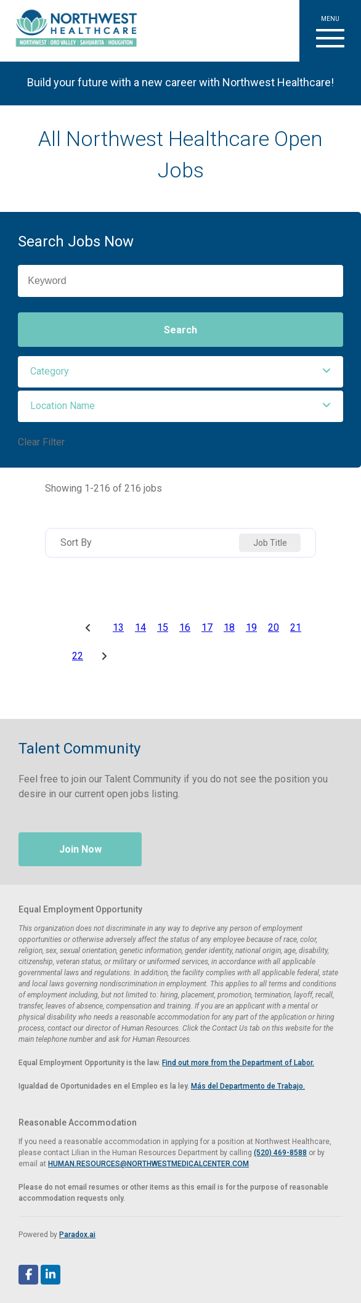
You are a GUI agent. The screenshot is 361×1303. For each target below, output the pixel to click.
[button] (330, 31)
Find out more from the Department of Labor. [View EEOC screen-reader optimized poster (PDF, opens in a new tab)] (238, 1062)
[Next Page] (106, 656)
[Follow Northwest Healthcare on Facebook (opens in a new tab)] (28, 1275)
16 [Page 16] (185, 628)
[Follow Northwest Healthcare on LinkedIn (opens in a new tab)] (50, 1275)
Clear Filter (41, 442)
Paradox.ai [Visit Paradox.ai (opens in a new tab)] (77, 1234)
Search (180, 330)
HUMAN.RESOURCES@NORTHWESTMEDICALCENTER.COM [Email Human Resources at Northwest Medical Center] (148, 1163)
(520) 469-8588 (280, 1152)
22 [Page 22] (78, 656)
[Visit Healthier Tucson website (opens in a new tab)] (72, 31)
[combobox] (270, 543)
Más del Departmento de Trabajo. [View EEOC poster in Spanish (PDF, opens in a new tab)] (248, 1086)
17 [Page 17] (207, 628)
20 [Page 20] (273, 628)
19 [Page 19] (251, 628)
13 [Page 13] (118, 628)
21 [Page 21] (296, 628)
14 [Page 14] (140, 628)
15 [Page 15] (163, 628)
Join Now (80, 849)
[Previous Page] (90, 628)
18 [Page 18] (229, 628)
